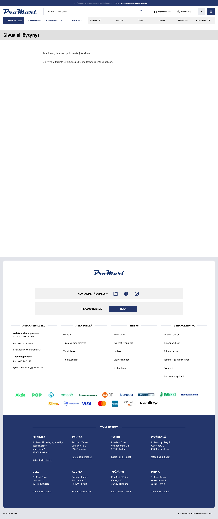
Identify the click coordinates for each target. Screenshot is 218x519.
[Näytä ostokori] (211, 11)
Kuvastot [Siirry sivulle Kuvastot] (77, 20)
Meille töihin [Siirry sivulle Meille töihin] (183, 20)
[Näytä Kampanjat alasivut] (63, 20)
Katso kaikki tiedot (42, 460)
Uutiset (117, 351)
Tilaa (123, 308)
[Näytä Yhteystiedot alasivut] (211, 20)
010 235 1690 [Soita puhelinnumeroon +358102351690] (25, 343)
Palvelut (67, 334)
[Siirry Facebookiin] (126, 294)
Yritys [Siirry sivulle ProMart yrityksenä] (140, 20)
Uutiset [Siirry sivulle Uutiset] (162, 20)
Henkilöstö (119, 334)
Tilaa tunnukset (172, 343)
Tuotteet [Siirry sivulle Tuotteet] (11, 20)
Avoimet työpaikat (123, 343)
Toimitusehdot (70, 359)
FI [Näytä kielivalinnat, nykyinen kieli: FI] (201, 11)
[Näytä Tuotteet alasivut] (20, 20)
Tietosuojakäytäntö (174, 376)
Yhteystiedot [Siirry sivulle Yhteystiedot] (201, 20)
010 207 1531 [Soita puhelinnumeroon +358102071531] (25, 361)
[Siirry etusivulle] (20, 11)
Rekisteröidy (184, 11)
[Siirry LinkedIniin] (115, 294)
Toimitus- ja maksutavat (176, 359)
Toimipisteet (69, 351)
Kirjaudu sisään (162, 11)
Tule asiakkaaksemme (74, 343)
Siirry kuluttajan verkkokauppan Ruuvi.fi (131, 3)
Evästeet (168, 368)
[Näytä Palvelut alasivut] (103, 20)
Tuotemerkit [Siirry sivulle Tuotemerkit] (35, 20)
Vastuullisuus (120, 368)
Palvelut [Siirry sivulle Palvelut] (93, 20)
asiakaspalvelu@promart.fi (27, 349)
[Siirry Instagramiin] (137, 294)
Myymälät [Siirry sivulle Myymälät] (120, 20)
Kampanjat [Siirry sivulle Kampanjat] (52, 20)
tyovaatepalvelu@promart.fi (28, 367)
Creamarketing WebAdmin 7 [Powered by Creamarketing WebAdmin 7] (202, 513)
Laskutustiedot (121, 359)
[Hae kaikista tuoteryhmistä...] (95, 11)
